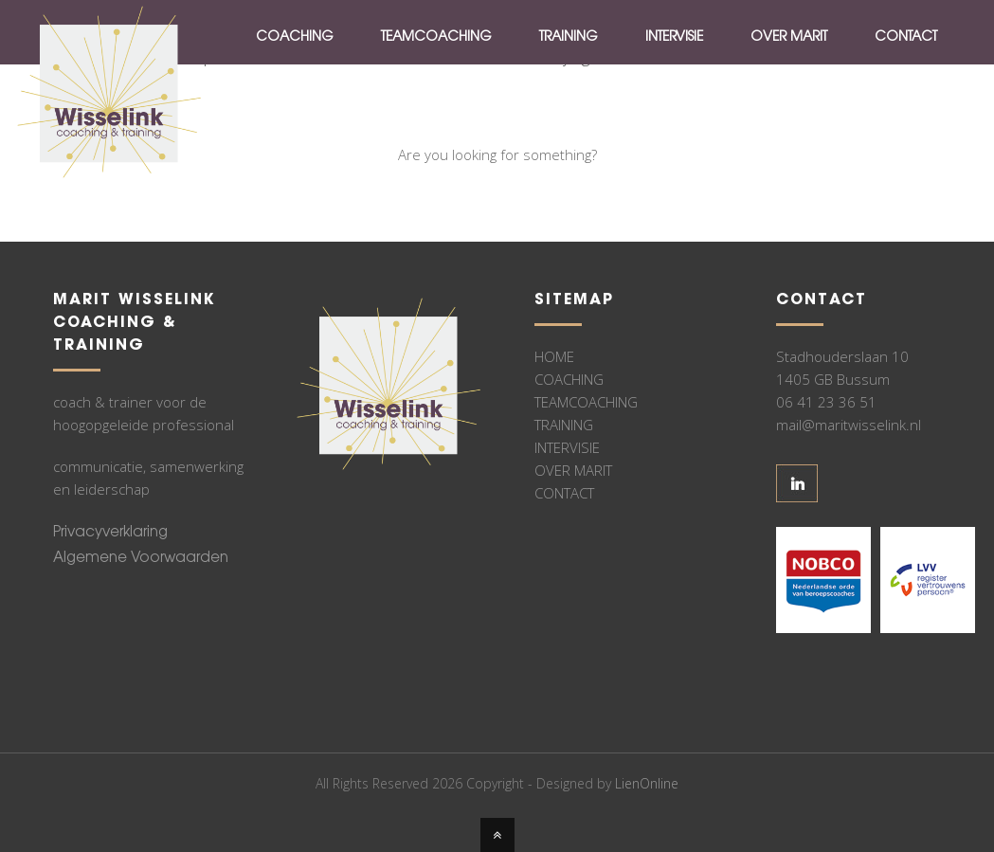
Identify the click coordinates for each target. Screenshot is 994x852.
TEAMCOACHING (586, 401)
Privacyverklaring (110, 533)
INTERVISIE (567, 447)
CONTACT (564, 492)
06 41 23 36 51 (826, 401)
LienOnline (646, 783)
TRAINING (563, 424)
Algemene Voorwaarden (140, 559)
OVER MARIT (573, 470)
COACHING (569, 379)
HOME (554, 356)
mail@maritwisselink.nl (848, 424)
